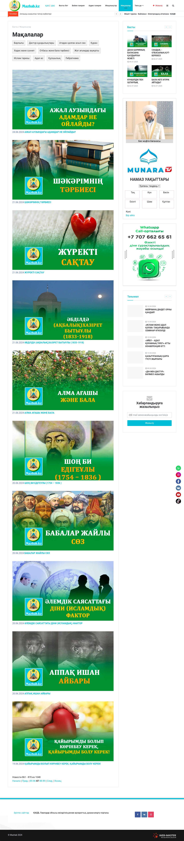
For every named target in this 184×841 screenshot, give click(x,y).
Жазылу (157, 5)
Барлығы (19, 43)
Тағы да (138, 5)
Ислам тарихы (21, 58)
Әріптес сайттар (21, 813)
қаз (47, 5)
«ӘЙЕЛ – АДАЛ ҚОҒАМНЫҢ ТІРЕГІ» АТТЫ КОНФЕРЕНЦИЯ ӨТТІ (157, 343)
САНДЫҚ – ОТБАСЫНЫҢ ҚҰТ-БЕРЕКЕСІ (161, 53)
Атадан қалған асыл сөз (72, 43)
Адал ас (39, 58)
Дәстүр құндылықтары (41, 43)
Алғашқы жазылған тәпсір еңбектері (35, 14)
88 (41, 781)
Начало (16, 781)
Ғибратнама (72, 58)
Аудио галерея (95, 5)
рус (53, 5)
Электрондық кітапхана (156, 14)
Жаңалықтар (111, 5)
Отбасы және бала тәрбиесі (54, 50)
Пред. (25, 781)
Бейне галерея (78, 5)
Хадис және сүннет (24, 50)
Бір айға (130, 215)
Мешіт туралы (125, 14)
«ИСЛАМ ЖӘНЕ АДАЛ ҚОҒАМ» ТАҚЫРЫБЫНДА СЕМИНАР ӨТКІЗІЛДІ (157, 328)
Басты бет (63, 5)
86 (34, 781)
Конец (58, 781)
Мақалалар (126, 5)
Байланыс (138, 14)
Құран (94, 43)
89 (44, 781)
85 (31, 781)
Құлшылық (54, 58)
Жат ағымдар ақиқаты (86, 50)
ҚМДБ (172, 14)
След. (50, 781)
